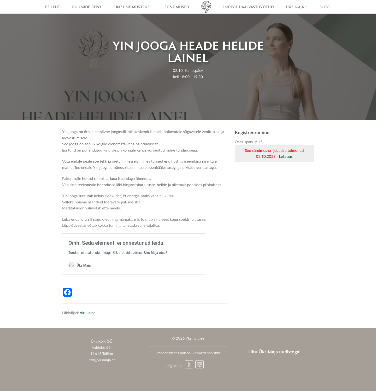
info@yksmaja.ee (102, 359)
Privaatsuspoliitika (207, 353)
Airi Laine (87, 312)
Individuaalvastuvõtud (248, 6)
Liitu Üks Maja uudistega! (274, 351)
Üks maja (296, 6)
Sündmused (176, 6)
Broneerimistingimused (172, 353)
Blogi (325, 6)
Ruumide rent (87, 6)
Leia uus (286, 156)
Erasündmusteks (133, 6)
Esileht (52, 6)
